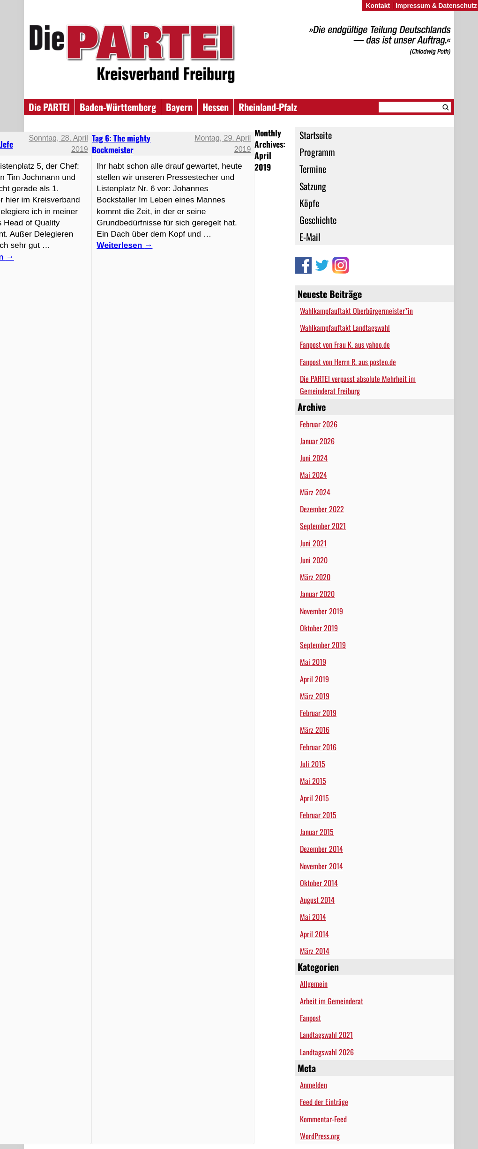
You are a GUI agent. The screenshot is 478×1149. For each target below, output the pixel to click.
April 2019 (314, 679)
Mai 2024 (313, 474)
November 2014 (321, 866)
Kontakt (378, 5)
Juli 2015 (312, 763)
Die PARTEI (49, 107)
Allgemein (314, 983)
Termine (312, 169)
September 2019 (323, 644)
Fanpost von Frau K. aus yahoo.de (345, 344)
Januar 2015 (317, 831)
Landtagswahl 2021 (326, 1034)
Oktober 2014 (319, 882)
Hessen (215, 107)
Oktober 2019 (319, 628)
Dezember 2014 (321, 848)
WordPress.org (320, 1136)
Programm (317, 152)
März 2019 (314, 695)
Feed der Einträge (324, 1101)
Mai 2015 (313, 780)
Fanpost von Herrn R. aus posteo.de (348, 361)
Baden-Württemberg (118, 107)
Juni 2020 (314, 560)
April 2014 (314, 934)
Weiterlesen (124, 245)
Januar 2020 (317, 593)
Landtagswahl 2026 (327, 1052)
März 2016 (314, 729)
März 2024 (315, 492)
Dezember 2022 (322, 509)
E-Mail (310, 237)
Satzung (312, 186)
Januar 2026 (317, 441)
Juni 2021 (313, 543)
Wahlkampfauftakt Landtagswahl (345, 327)
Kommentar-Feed (323, 1119)
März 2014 (314, 950)
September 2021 (323, 525)
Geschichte (317, 220)
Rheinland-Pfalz (268, 107)
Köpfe (309, 203)
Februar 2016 (318, 747)
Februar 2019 (318, 712)
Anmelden (313, 1084)
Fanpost (310, 1017)
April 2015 (314, 798)
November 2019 (321, 611)
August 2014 (317, 899)
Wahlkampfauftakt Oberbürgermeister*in (356, 310)
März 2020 (315, 576)
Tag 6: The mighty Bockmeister (121, 143)
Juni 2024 (314, 457)
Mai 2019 (313, 661)
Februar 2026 (318, 424)
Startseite (315, 135)
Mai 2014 (313, 916)
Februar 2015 (318, 815)
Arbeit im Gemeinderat (331, 1001)
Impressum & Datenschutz (436, 5)
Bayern (179, 107)
